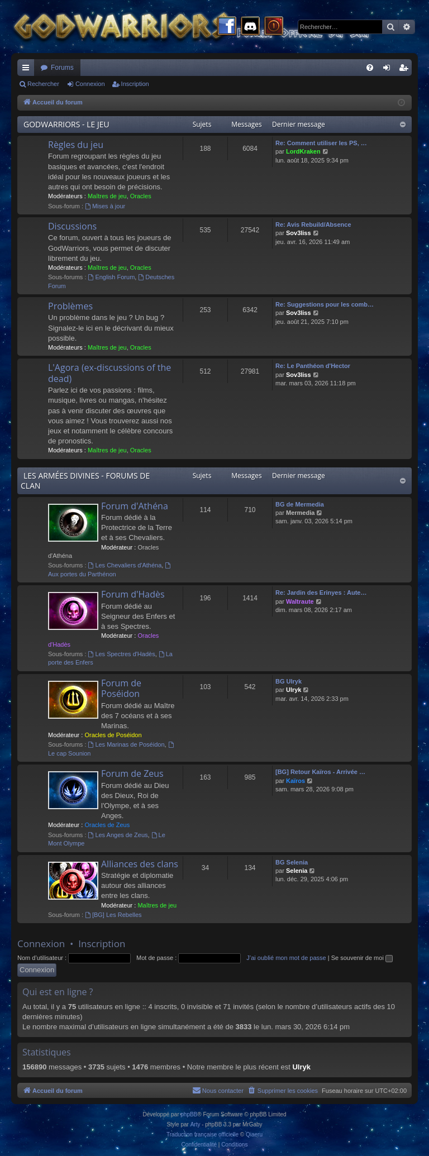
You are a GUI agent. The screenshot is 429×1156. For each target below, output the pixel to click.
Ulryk (294, 689)
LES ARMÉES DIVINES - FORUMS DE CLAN (85, 480)
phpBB (188, 1114)
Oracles (140, 196)
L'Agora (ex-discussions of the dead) (109, 372)
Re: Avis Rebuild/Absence (313, 224)
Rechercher (43, 83)
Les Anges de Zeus (118, 835)
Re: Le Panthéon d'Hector (312, 365)
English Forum (111, 277)
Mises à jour (105, 206)
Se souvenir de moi (362, 957)
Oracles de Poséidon (112, 735)
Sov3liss (298, 233)
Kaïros (295, 780)
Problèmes (70, 306)
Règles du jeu (75, 144)
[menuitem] (369, 67)
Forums (62, 67)
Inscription (135, 83)
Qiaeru (254, 1134)
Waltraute (300, 601)
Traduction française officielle (202, 1134)
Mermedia (300, 512)
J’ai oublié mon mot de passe (286, 957)
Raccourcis (28, 70)
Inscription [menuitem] (406, 70)
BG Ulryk (288, 681)
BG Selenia (291, 862)
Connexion (90, 83)
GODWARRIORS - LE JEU (66, 124)
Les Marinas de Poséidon (126, 744)
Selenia (297, 870)
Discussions (72, 226)
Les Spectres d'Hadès (121, 654)
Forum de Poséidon (121, 688)
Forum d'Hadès (133, 594)
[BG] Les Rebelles (113, 914)
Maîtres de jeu (107, 196)
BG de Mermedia (299, 504)
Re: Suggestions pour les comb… (324, 304)
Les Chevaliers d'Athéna (125, 565)
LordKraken (303, 151)
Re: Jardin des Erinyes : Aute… (320, 592)
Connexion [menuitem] (389, 70)
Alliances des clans (139, 864)
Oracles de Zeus (107, 824)
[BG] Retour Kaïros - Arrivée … (320, 771)
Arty (195, 1124)
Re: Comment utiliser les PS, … (321, 143)
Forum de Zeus (132, 773)
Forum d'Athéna (134, 506)
